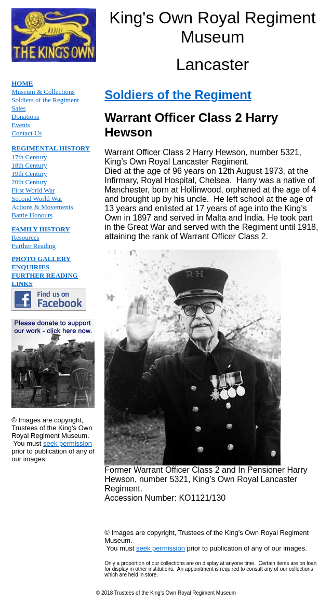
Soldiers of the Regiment (45, 100)
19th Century (29, 173)
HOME (22, 83)
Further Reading (33, 246)
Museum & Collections (42, 91)
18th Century (29, 165)
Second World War (36, 198)
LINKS (21, 283)
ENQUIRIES (30, 267)
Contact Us (26, 133)
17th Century (29, 157)
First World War (33, 190)
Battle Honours (31, 215)
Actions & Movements (42, 207)
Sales (18, 108)
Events (20, 125)
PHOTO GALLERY (41, 259)
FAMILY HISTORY (40, 229)
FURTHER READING (44, 275)
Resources (25, 237)
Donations (25, 116)
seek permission (67, 443)
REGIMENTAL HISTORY (50, 148)
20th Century (29, 182)
